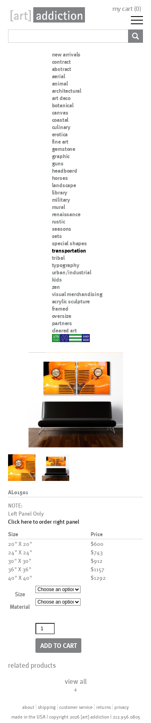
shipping (47, 707)
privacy (121, 707)
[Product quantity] (45, 628)
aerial (58, 76)
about (28, 707)
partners (62, 323)
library (60, 192)
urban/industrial (71, 272)
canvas (60, 112)
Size (20, 594)
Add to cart (58, 645)
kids (57, 279)
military (61, 199)
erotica (60, 134)
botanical (63, 105)
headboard (64, 170)
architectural (66, 91)
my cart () (126, 8)
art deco (61, 98)
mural (58, 207)
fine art (60, 141)
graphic (61, 156)
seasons (62, 229)
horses (60, 178)
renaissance (66, 214)
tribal (58, 258)
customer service (76, 707)
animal (60, 83)
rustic (58, 221)
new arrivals (66, 54)
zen (56, 287)
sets (57, 236)
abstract (61, 69)
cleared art (64, 330)
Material (20, 606)
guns (58, 163)
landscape (64, 185)
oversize (61, 316)
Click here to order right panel (43, 521)
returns (103, 707)
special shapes (69, 243)
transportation (69, 250)
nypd (58, 337)
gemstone (63, 149)
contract (61, 62)
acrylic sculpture (71, 301)
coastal (60, 120)
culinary (61, 127)
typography (65, 265)
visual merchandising (77, 294)
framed (60, 308)
